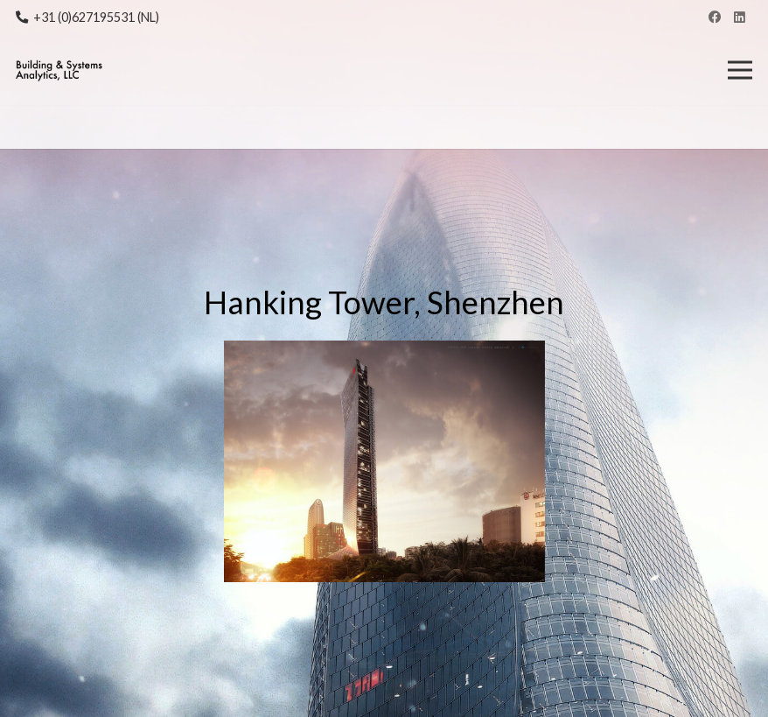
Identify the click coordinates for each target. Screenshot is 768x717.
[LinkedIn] (739, 18)
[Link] (59, 70)
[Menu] (740, 70)
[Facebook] (714, 18)
